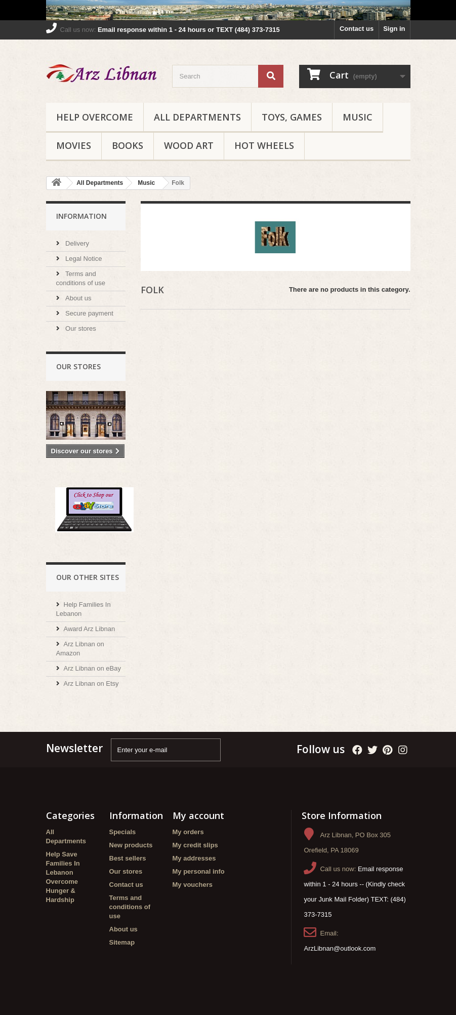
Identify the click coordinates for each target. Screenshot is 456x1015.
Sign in (394, 28)
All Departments (197, 117)
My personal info (199, 871)
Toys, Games (292, 117)
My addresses (194, 858)
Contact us (357, 28)
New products (131, 845)
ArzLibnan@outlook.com (340, 948)
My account (198, 815)
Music (357, 117)
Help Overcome (94, 117)
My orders (188, 832)
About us (78, 298)
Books (127, 145)
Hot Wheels (264, 145)
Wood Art (189, 145)
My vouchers (193, 884)
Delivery (77, 243)
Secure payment (88, 313)
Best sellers (127, 858)
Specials (122, 832)
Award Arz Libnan (89, 629)
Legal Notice (83, 258)
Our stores (80, 328)
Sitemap (122, 942)
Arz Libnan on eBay (92, 668)
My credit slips (195, 845)
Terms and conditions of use (130, 907)
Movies (73, 145)
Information (81, 216)
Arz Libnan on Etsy (91, 683)
